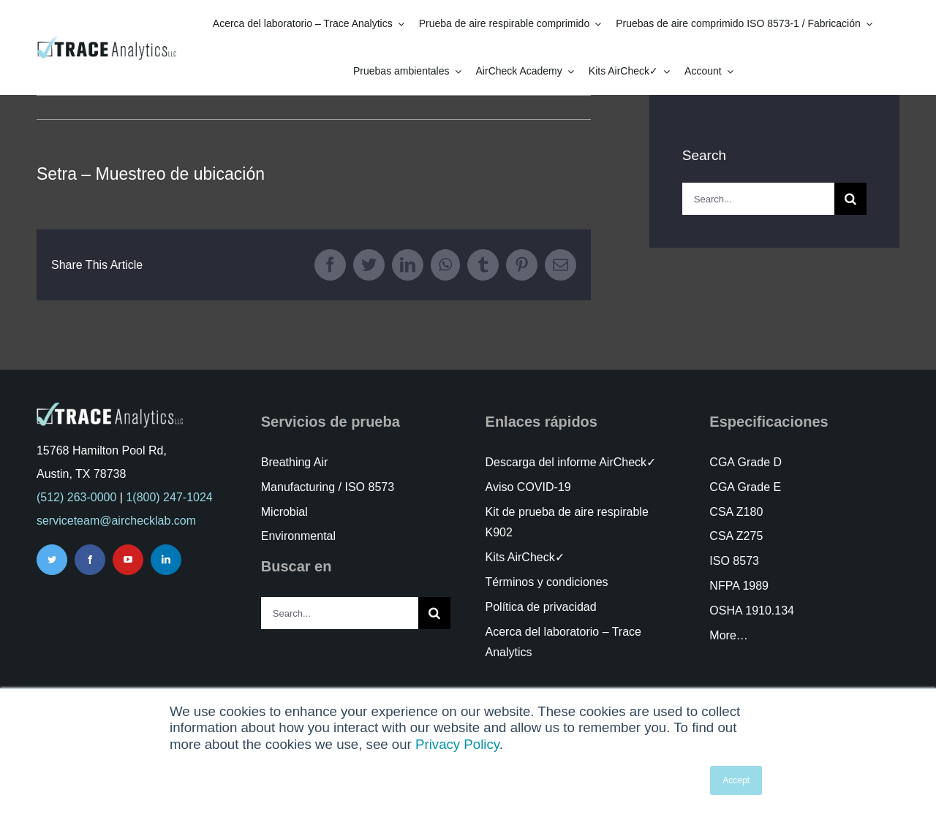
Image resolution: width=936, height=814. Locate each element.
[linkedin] (166, 559)
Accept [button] (736, 780)
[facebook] (90, 559)
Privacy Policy (457, 744)
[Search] (850, 199)
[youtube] (128, 559)
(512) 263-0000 (76, 497)
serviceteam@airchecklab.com (116, 520)
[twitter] (52, 559)
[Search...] (758, 199)
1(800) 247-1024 (169, 497)
